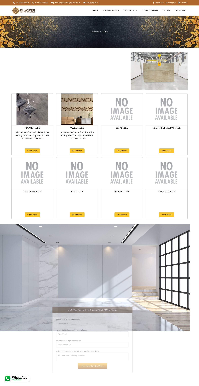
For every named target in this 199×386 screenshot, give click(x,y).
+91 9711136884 (40, 2)
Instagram (171, 3)
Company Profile (110, 10)
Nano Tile (77, 191)
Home (95, 10)
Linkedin (183, 3)
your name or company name (65, 319)
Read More (32, 150)
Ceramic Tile (166, 191)
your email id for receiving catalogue (68, 330)
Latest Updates (150, 10)
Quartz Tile (122, 191)
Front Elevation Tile (167, 127)
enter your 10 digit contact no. (65, 340)
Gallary (166, 10)
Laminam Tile (32, 191)
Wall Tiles (77, 127)
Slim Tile (122, 127)
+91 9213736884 (21, 2)
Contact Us (180, 10)
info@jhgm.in (91, 2)
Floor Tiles (32, 127)
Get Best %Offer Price (89, 366)
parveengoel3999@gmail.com (65, 2)
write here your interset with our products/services (74, 351)
